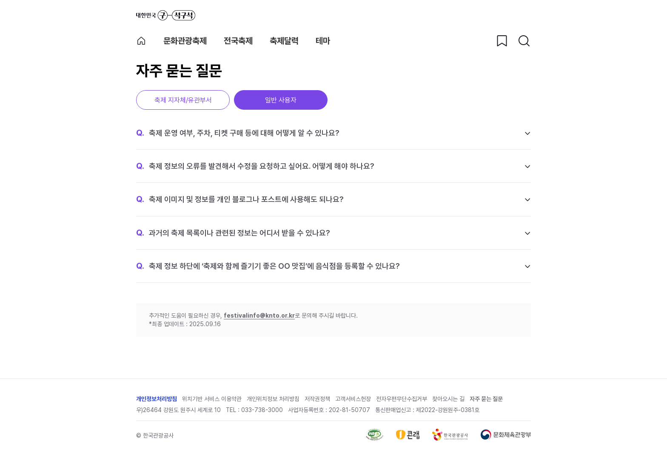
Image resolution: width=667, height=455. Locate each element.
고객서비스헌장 (353, 398)
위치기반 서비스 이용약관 (212, 398)
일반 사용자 (280, 100)
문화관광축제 (185, 41)
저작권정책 (317, 398)
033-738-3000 (262, 410)
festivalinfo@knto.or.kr (259, 315)
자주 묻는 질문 (486, 398)
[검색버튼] (524, 41)
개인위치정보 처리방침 (273, 398)
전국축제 (238, 41)
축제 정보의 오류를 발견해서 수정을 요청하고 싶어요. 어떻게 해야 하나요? (255, 166)
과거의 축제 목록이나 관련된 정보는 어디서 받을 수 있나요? (233, 233)
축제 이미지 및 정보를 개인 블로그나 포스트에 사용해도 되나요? (240, 199)
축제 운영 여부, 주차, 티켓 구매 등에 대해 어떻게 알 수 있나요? (237, 133)
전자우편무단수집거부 (401, 398)
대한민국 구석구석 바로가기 (165, 15)
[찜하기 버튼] (502, 41)
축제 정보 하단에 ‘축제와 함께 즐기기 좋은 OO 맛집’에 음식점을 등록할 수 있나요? (268, 266)
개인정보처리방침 (156, 398)
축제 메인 (141, 41)
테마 (323, 41)
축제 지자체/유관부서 (183, 100)
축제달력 (284, 41)
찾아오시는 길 (448, 398)
